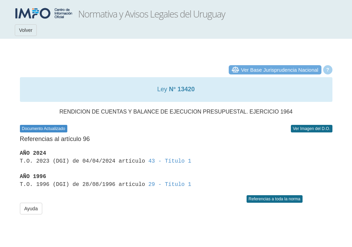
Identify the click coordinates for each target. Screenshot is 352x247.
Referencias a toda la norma (274, 199)
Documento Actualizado (43, 128)
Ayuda (31, 208)
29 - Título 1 (169, 184)
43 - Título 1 (169, 161)
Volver (26, 30)
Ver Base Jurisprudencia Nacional (279, 70)
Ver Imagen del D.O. (311, 128)
